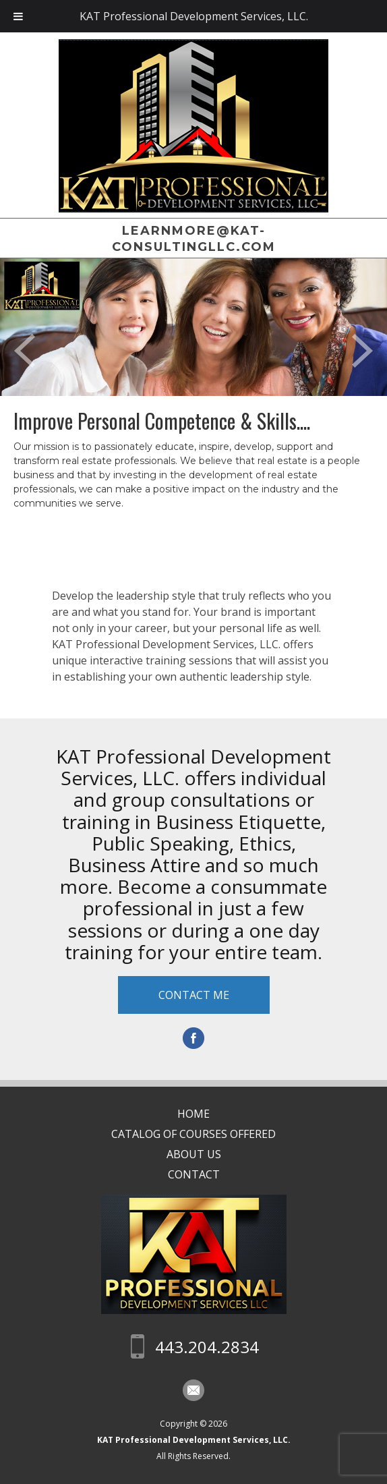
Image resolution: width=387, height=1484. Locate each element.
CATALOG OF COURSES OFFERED (193, 1133)
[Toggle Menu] (18, 16)
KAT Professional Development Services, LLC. (194, 1440)
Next (363, 351)
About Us (194, 1154)
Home (193, 1113)
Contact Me (193, 995)
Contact (194, 1174)
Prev (24, 351)
